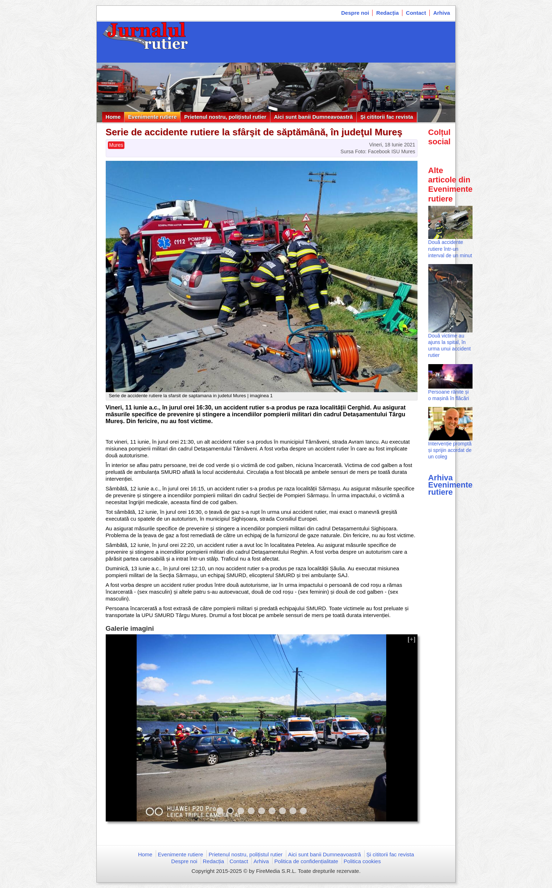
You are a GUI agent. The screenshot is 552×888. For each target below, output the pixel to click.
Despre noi (355, 13)
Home (113, 117)
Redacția (387, 13)
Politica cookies (362, 861)
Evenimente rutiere (152, 117)
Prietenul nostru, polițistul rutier (225, 117)
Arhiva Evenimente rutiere (450, 485)
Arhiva (441, 13)
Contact (416, 13)
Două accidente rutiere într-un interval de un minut (450, 248)
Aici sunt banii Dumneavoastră (313, 117)
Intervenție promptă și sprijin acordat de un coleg (450, 450)
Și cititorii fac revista (386, 117)
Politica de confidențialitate (306, 861)
